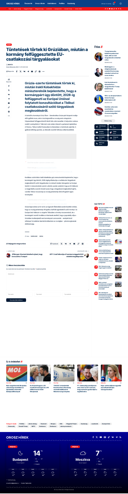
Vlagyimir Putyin (28, 9)
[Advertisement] (64, 26)
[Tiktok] (115, 132)
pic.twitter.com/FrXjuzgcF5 (56, 200)
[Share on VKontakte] (24, 71)
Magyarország (39, 9)
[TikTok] (114, 8)
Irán (10, 9)
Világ (9, 45)
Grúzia (41, 236)
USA (61, 424)
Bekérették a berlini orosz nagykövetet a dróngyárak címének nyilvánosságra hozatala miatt (106, 243)
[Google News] (112, 8)
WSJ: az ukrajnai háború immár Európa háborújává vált (113, 98)
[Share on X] (20, 71)
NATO (33, 426)
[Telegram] (119, 8)
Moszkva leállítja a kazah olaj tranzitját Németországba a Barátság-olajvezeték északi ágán (106, 211)
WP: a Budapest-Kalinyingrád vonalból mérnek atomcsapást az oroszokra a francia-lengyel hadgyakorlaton (106, 296)
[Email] (32, 71)
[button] (117, 3)
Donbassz (42, 426)
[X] (107, 8)
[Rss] (121, 8)
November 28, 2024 (60, 204)
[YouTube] (109, 8)
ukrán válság (17, 9)
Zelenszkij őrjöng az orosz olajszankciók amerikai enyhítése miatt (106, 251)
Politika (8, 383)
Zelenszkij (11, 426)
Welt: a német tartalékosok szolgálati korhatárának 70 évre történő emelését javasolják (105, 286)
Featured (43, 424)
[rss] (101, 143)
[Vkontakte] (116, 8)
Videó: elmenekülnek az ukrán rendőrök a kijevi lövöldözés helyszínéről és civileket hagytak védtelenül (106, 233)
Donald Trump (68, 9)
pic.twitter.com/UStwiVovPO (47, 168)
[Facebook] (105, 8)
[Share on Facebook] (16, 71)
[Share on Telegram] (28, 71)
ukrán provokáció (66, 426)
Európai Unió (58, 9)
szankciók (49, 9)
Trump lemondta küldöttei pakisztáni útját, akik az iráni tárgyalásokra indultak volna (113, 55)
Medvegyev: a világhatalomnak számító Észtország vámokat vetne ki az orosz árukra (111, 71)
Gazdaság (84, 424)
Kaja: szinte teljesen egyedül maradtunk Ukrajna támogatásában (111, 388)
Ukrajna (79, 383)
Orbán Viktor (78, 9)
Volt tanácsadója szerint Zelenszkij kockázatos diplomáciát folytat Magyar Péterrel (106, 276)
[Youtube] (101, 132)
